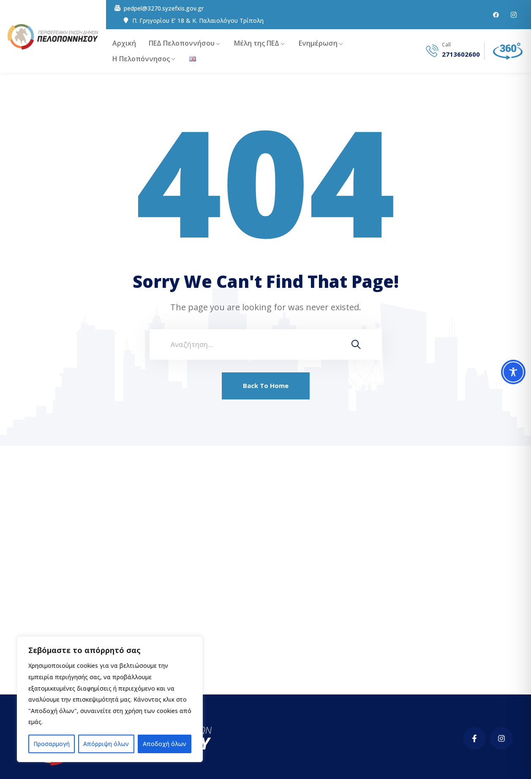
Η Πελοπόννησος (141, 58)
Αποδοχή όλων (164, 744)
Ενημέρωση (318, 43)
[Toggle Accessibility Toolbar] (513, 372)
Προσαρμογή (51, 744)
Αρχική (124, 43)
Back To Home (266, 385)
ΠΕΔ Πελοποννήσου (182, 43)
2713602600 (461, 54)
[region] (110, 699)
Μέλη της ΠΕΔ (256, 43)
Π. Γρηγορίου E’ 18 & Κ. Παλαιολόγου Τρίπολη (198, 21)
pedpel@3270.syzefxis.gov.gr (164, 8)
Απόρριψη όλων (106, 744)
